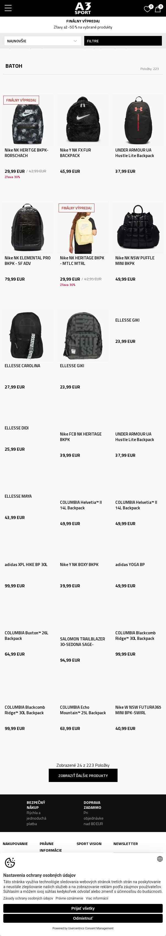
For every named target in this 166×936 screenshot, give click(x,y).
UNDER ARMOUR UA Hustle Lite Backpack (134, 152)
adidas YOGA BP (130, 564)
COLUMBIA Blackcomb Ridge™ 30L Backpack (135, 635)
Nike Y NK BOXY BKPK (79, 564)
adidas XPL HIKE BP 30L (26, 564)
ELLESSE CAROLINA (22, 366)
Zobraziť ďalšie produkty (83, 775)
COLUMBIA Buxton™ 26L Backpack (26, 635)
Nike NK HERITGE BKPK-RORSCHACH (26, 152)
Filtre (123, 41)
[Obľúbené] (148, 7)
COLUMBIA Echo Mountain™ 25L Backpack (83, 710)
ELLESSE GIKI (72, 366)
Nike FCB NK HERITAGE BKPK (81, 436)
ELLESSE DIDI (17, 428)
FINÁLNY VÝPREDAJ (83, 21)
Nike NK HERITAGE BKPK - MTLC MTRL (82, 260)
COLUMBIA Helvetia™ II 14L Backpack (81, 505)
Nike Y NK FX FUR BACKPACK (75, 152)
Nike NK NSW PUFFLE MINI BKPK (134, 260)
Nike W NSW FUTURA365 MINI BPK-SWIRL (138, 710)
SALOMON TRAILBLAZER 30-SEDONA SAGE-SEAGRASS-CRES (82, 644)
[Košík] (159, 10)
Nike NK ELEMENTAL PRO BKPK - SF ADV (28, 260)
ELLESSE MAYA (18, 496)
